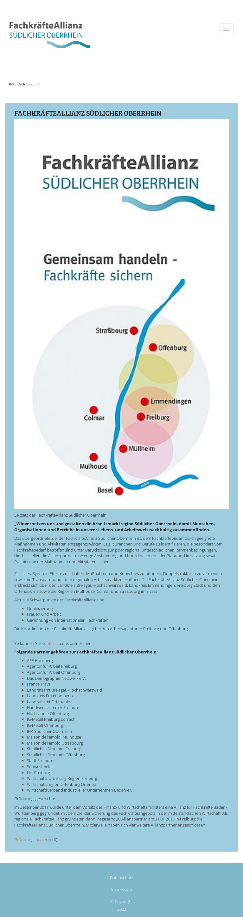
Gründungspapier (31, 839)
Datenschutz (121, 877)
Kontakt (49, 643)
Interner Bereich (24, 84)
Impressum (121, 889)
